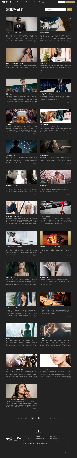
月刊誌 (36, 2)
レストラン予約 (21, 2)
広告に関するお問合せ (28, 440)
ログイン (61, 2)
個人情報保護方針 (40, 438)
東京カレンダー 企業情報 (28, 443)
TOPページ (25, 436)
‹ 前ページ (20, 418)
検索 (69, 9)
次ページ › (56, 418)
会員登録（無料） (70, 1)
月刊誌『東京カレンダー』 (55, 436)
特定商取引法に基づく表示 (42, 443)
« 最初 (13, 418)
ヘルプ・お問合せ (27, 438)
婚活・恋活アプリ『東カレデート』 (57, 438)
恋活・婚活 (29, 2)
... (50, 418)
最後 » (62, 418)
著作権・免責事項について (42, 440)
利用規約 (38, 436)
